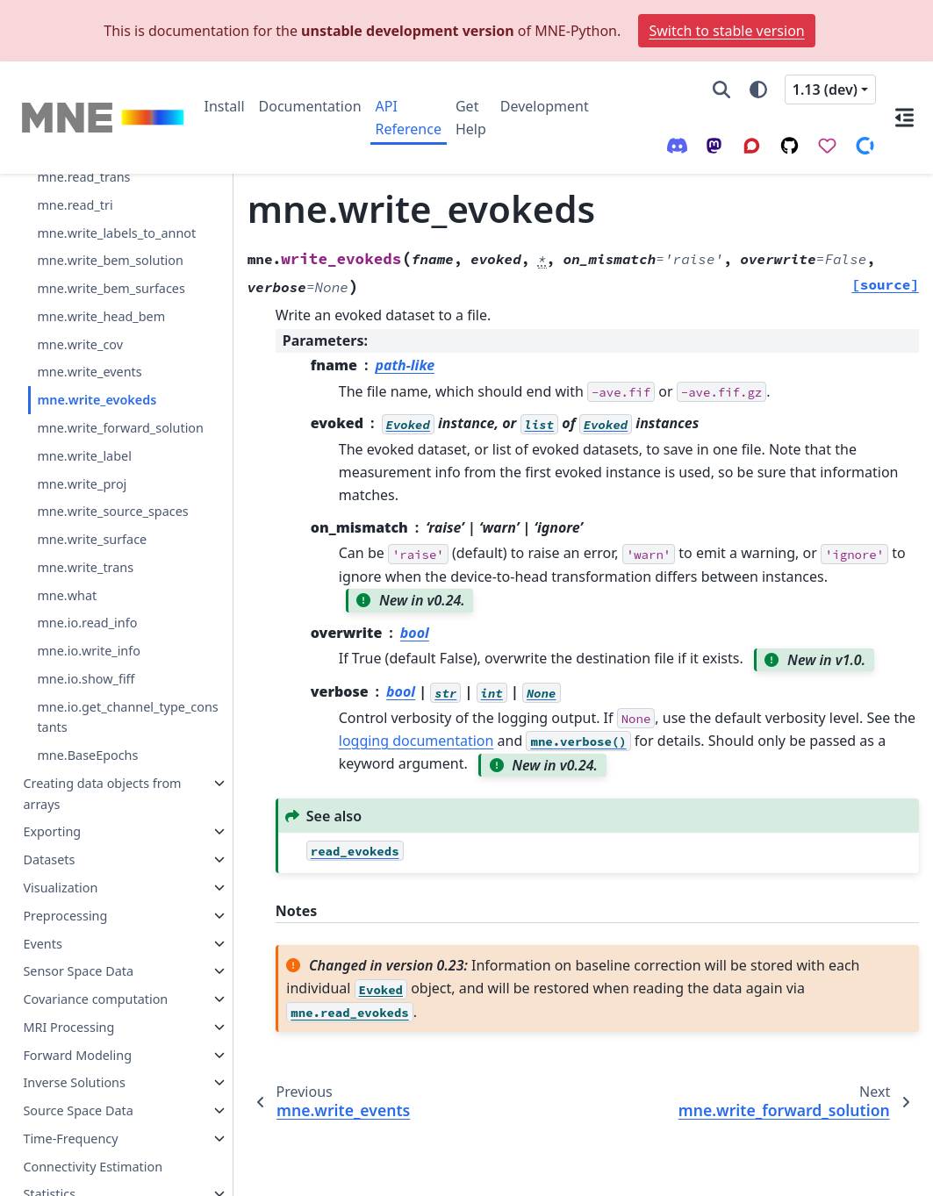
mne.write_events (89, 304)
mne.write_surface (92, 471)
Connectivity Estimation (92, 1099)
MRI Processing (68, 959)
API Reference (408, 118)
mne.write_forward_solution (120, 360)
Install (225, 106)
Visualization (60, 820)
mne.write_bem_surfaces (110, 220)
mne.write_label (84, 388)
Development (544, 106)
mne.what (67, 527)
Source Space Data (78, 1043)
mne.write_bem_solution (110, 192)
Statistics (49, 1126)
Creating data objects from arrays (102, 726)
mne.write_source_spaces (112, 443)
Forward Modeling (77, 987)
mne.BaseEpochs (87, 687)
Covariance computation (95, 931)
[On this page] (904, 117)
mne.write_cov (80, 277)
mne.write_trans (85, 499)
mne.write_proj (81, 416)
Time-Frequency (70, 1071)
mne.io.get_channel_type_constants (127, 650)
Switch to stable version (726, 30)
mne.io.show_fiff (85, 611)
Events (42, 876)
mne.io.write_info (88, 583)
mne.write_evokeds (96, 332)
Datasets (49, 792)
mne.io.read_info (87, 555)
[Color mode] (758, 89)
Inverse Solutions (74, 1014)
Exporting (52, 764)
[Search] (721, 89)
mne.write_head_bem (101, 248)
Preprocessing (65, 848)
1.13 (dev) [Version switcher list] (825, 89)
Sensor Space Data (78, 903)
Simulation (54, 1154)
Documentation (310, 106)
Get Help (471, 118)
